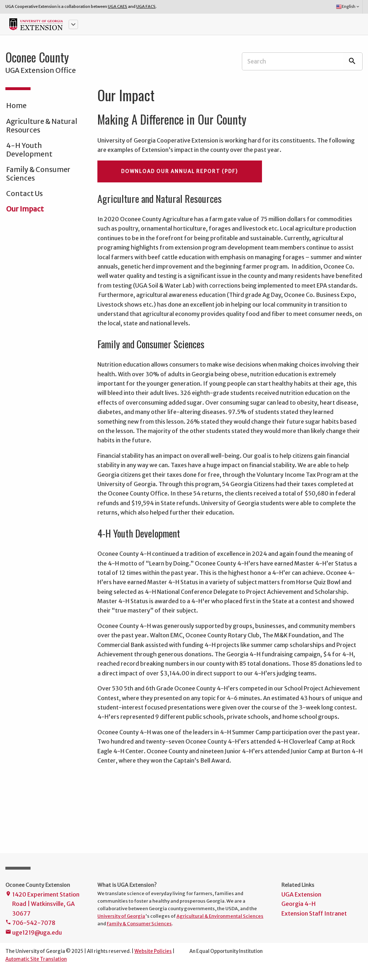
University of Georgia (121, 916)
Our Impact (25, 209)
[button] (73, 24)
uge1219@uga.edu (33, 933)
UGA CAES (117, 6)
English (348, 7)
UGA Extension (301, 894)
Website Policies (153, 951)
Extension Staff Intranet (314, 913)
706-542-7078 (30, 923)
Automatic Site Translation (36, 959)
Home (16, 105)
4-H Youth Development (29, 149)
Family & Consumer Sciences (38, 173)
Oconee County (37, 57)
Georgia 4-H (298, 903)
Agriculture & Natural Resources (41, 125)
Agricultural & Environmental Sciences (219, 916)
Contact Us (24, 193)
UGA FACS (146, 6)
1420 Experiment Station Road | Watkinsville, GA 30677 (42, 904)
